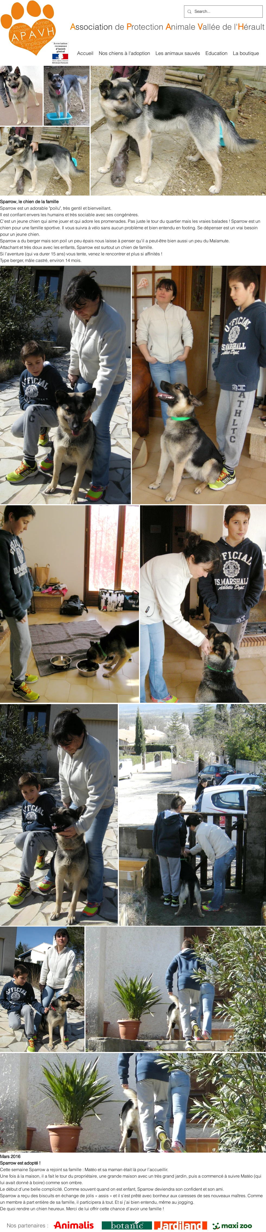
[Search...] (223, 11)
